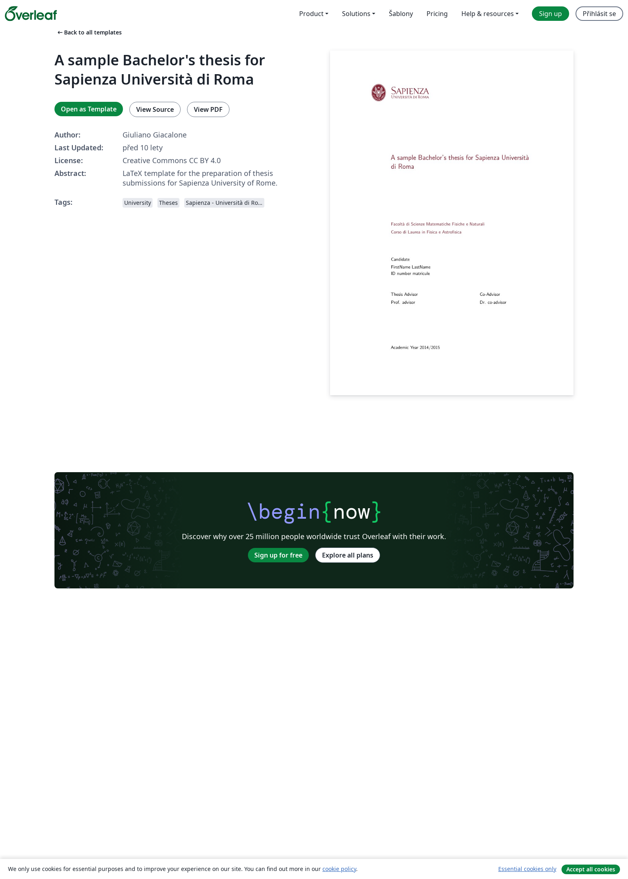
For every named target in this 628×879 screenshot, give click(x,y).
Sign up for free (278, 555)
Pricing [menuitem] (437, 13)
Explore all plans (347, 555)
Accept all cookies (590, 869)
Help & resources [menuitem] (487, 13)
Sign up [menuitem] (550, 13)
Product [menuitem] (311, 13)
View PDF (208, 109)
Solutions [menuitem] (356, 13)
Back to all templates (89, 32)
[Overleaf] (31, 13)
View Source (155, 109)
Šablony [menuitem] (401, 13)
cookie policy (339, 869)
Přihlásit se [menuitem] (599, 13)
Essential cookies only (527, 869)
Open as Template (89, 109)
